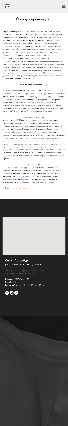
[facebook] (16, 293)
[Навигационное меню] (63, 6)
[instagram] (12, 293)
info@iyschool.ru (17, 282)
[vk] (7, 293)
